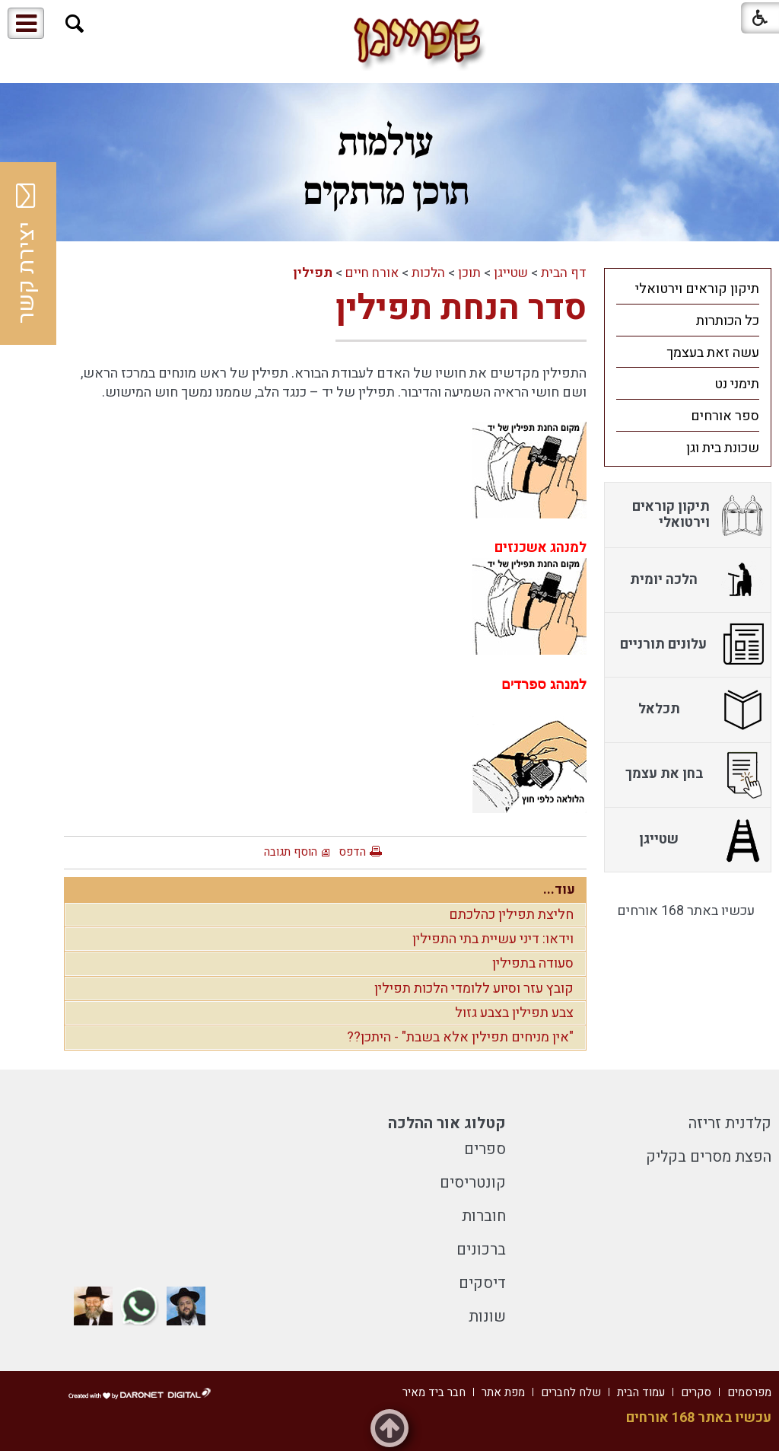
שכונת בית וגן (722, 448)
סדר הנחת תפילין (461, 308)
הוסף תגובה (290, 851)
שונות (487, 1317)
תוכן (469, 272)
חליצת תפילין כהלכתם (511, 914)
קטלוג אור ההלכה (447, 1123)
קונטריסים (473, 1183)
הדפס (352, 851)
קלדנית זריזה (729, 1123)
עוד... (559, 889)
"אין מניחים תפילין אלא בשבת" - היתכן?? (460, 1037)
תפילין (312, 272)
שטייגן (511, 272)
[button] (75, 24)
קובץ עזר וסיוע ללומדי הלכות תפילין (474, 988)
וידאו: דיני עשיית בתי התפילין (493, 939)
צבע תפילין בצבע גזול (514, 1013)
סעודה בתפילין (533, 963)
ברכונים (481, 1250)
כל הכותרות (727, 321)
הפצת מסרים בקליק (708, 1157)
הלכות (428, 272)
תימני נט (736, 384)
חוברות (484, 1216)
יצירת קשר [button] (26, 253)
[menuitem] (687, 289)
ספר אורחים (725, 416)
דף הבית (564, 272)
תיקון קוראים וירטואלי (697, 289)
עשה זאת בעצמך (712, 353)
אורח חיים (372, 272)
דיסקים (482, 1283)
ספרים (485, 1149)
